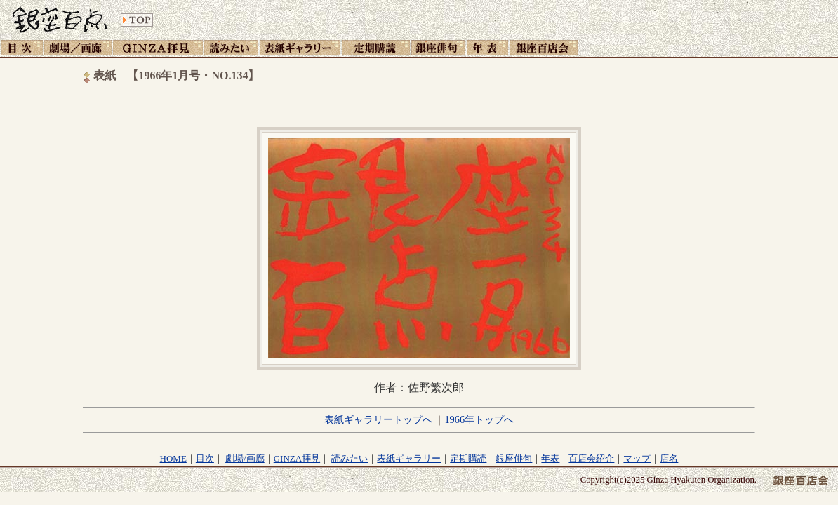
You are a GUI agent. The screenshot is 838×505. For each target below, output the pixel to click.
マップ (637, 458)
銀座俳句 (514, 458)
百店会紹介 (591, 458)
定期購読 (468, 458)
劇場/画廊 (245, 458)
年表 (550, 458)
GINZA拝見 (297, 458)
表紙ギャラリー (409, 458)
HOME (173, 458)
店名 (669, 458)
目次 (205, 458)
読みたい (349, 458)
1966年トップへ (479, 419)
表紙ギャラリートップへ (378, 419)
